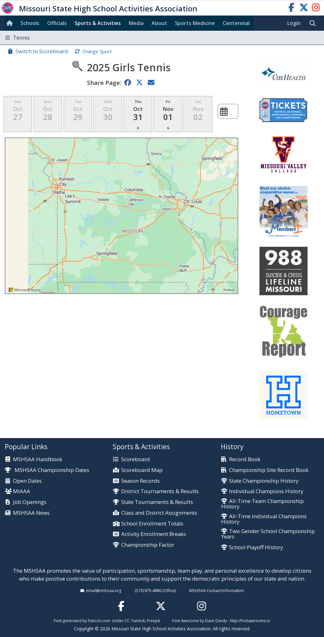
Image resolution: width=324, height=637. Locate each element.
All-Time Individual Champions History (264, 519)
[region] (121, 215)
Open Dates (27, 481)
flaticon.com (99, 620)
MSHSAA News (31, 513)
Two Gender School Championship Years (268, 534)
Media (136, 23)
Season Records (140, 481)
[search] (314, 23)
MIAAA (21, 491)
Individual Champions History (266, 491)
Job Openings (30, 502)
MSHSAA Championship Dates (47, 470)
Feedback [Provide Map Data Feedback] (229, 289)
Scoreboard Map (142, 470)
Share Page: (104, 82)
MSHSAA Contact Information (216, 590)
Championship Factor (147, 545)
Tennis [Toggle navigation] (17, 37)
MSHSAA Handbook (37, 459)
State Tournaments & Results (157, 502)
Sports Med (195, 23)
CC (126, 620)
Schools (30, 23)
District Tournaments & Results (160, 491)
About (159, 23)
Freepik (153, 620)
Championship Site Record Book (268, 470)
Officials (57, 23)
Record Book (244, 459)
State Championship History (263, 481)
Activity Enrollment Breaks (153, 534)
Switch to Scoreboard (42, 51)
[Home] (10, 23)
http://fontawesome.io (250, 620)
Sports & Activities (98, 23)
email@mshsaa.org (104, 590)
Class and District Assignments (159, 513)
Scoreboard (135, 459)
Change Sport (97, 51)
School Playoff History (256, 548)
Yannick (138, 620)
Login (294, 23)
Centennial (236, 23)
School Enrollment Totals (152, 524)
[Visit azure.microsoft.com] (25, 290)
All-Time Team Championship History (262, 504)
